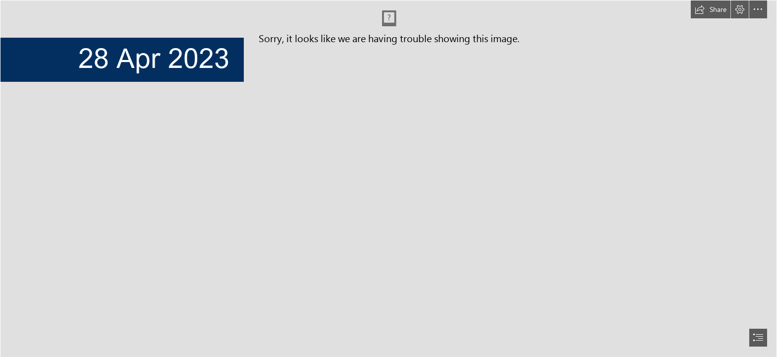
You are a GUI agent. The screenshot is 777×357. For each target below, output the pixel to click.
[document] (388, 178)
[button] (710, 9)
